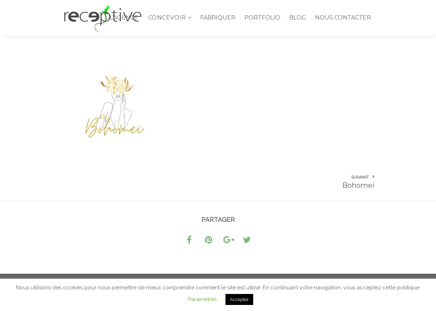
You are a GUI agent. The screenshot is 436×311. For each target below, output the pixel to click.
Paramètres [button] (202, 299)
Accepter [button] (239, 299)
